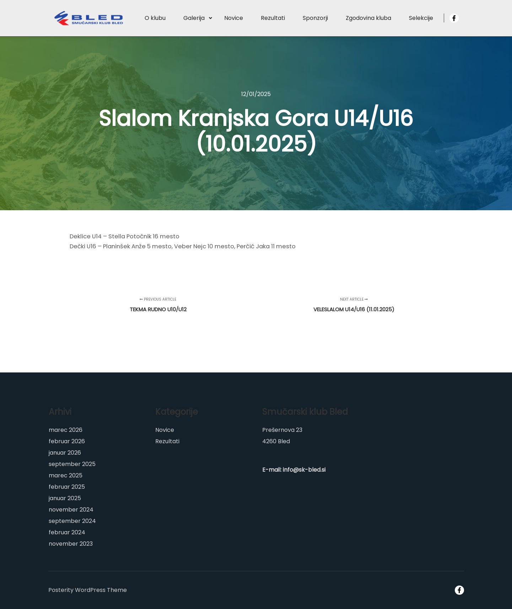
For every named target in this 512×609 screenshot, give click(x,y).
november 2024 (71, 509)
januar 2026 (65, 453)
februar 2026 (67, 441)
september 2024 (72, 521)
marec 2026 (65, 430)
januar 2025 (65, 498)
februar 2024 (67, 532)
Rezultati (167, 441)
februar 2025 (67, 487)
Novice (164, 430)
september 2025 (72, 464)
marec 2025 (65, 475)
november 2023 (71, 544)
